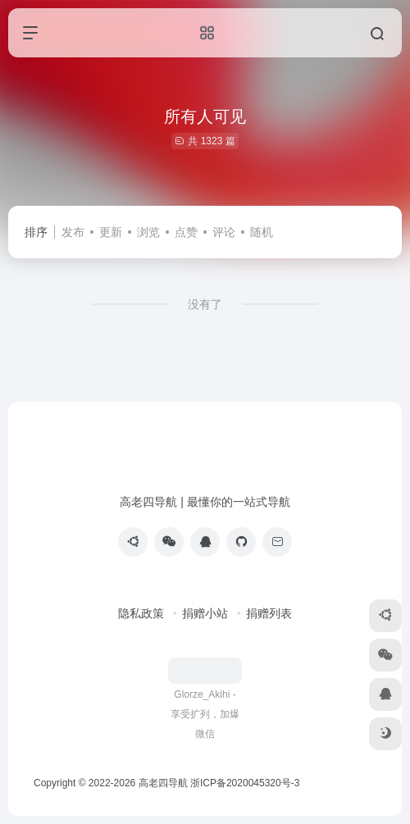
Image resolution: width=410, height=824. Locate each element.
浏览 (148, 232)
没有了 (205, 304)
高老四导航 (163, 783)
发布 (72, 232)
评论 (223, 232)
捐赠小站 (205, 613)
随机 (261, 232)
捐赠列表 (269, 613)
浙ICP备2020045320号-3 (246, 783)
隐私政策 (141, 613)
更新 (110, 232)
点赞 (186, 232)
